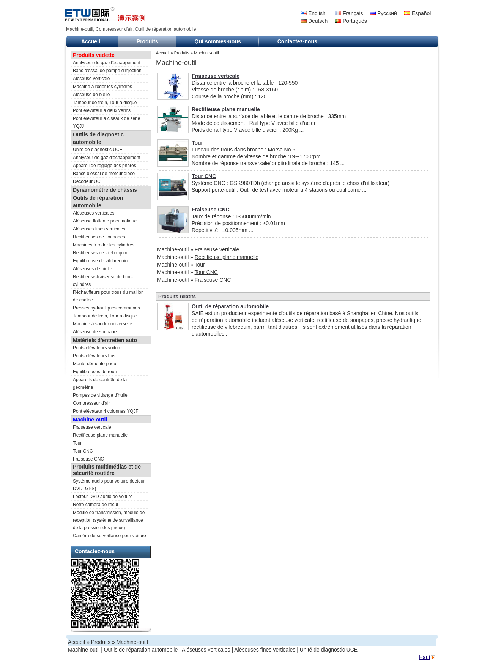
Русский (383, 13)
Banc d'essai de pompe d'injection (107, 70)
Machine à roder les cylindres (102, 86)
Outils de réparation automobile (98, 201)
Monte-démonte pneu (94, 363)
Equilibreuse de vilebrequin (100, 260)
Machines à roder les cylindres (103, 245)
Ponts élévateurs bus (94, 355)
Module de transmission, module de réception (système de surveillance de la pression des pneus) (109, 520)
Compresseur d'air (91, 403)
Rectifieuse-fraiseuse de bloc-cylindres (103, 280)
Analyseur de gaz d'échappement (106, 62)
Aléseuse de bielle (91, 94)
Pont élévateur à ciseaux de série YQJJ (106, 122)
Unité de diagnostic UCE (98, 149)
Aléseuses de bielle (92, 268)
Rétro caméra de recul (95, 504)
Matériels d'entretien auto (105, 340)
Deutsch (314, 21)
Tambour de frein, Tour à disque (105, 102)
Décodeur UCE (88, 181)
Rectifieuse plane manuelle (100, 435)
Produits (147, 41)
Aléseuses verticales (93, 213)
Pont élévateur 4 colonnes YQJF (106, 411)
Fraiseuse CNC (88, 459)
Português (351, 21)
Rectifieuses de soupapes (99, 237)
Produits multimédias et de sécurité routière (107, 470)
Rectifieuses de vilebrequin (100, 253)
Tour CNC (83, 451)
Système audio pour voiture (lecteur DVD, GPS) (109, 484)
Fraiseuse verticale (92, 427)
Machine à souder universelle (102, 324)
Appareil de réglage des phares (104, 165)
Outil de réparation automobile (230, 306)
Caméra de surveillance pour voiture (109, 535)
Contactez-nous (297, 41)
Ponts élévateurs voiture (97, 347)
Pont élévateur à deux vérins (102, 110)
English (313, 13)
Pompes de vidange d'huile (100, 395)
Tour (77, 443)
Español (417, 13)
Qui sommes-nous (218, 41)
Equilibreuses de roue (95, 371)
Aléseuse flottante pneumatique (105, 221)
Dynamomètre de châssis (105, 190)
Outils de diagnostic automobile (98, 138)
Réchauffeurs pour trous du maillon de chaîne (108, 296)
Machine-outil (90, 419)
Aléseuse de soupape (95, 331)
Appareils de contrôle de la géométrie (100, 383)
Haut (424, 657)
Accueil (90, 41)
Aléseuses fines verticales (99, 229)
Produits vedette (94, 55)
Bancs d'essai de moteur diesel (104, 173)
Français (349, 13)
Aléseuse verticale (91, 78)
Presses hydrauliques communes (106, 308)
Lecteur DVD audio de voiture (102, 496)
